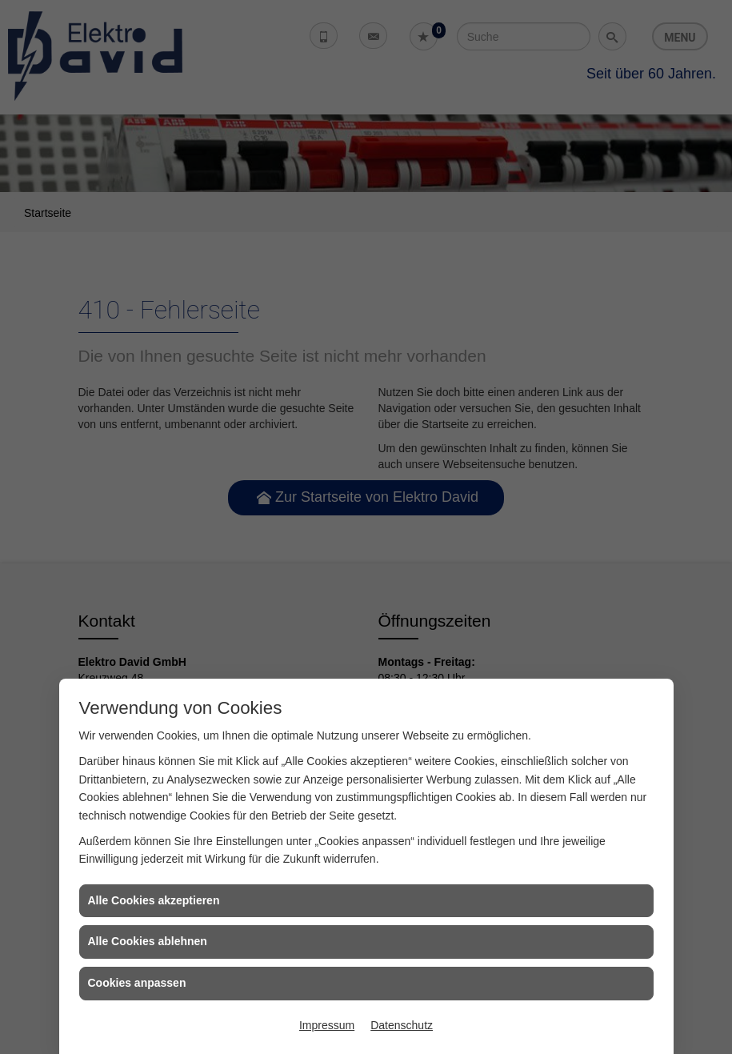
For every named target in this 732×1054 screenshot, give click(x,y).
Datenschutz (401, 1025)
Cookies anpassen (137, 982)
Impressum (326, 1025)
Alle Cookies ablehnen (147, 941)
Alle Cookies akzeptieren (154, 900)
